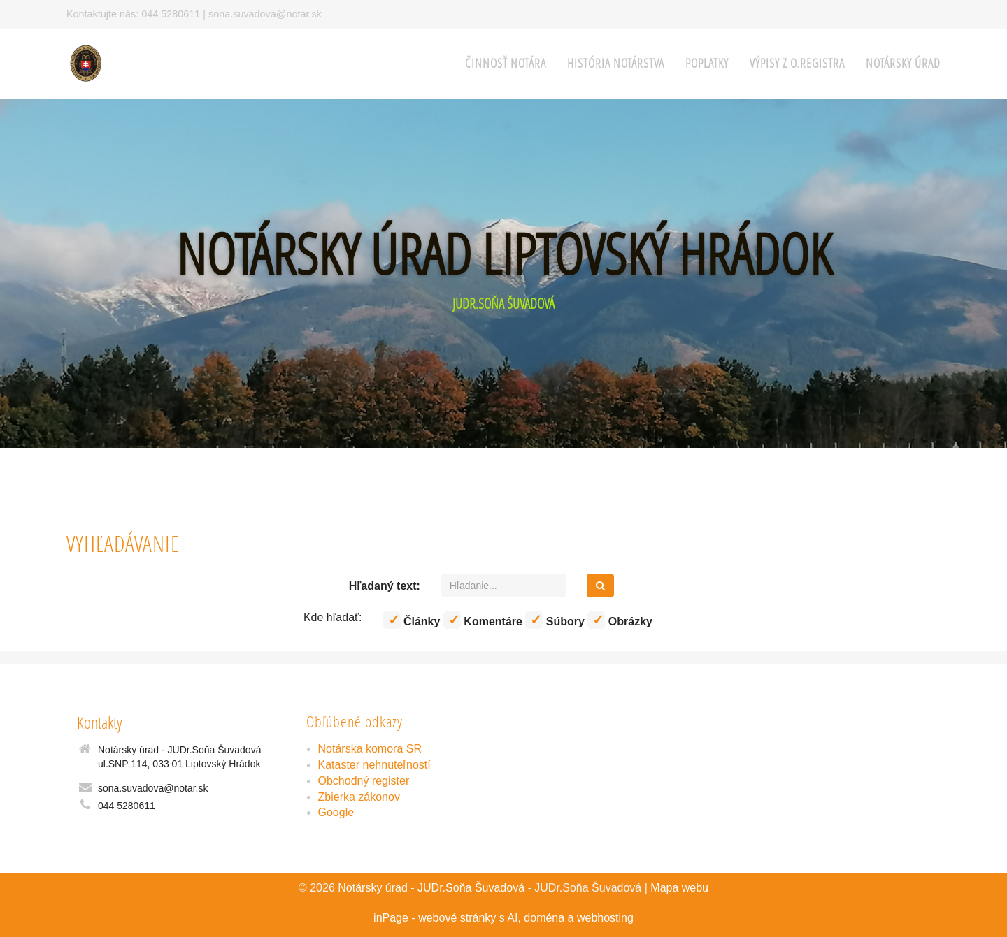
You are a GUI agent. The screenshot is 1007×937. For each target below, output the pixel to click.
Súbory (555, 620)
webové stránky (457, 918)
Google (336, 812)
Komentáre (482, 620)
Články (412, 620)
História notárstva (615, 63)
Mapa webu (679, 888)
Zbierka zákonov (359, 797)
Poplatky (707, 63)
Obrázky (619, 620)
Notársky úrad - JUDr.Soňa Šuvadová (431, 888)
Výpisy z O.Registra (797, 63)
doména (544, 918)
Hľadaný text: (384, 586)
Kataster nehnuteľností (374, 765)
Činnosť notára (505, 63)
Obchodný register (364, 781)
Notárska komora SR (370, 749)
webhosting (605, 918)
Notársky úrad (903, 63)
